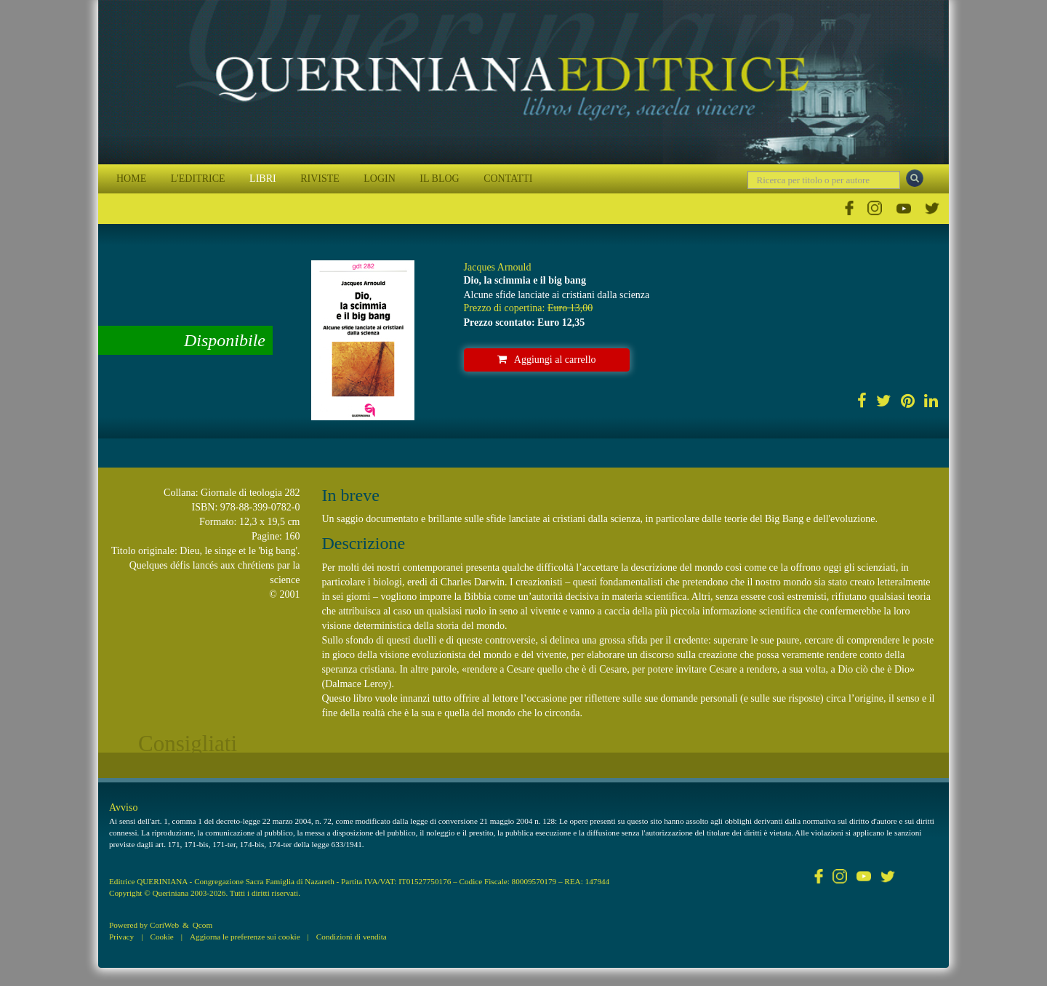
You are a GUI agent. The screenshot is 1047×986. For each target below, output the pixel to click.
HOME (131, 178)
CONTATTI (508, 178)
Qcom (202, 925)
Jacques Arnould (497, 267)
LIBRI (262, 178)
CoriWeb (164, 925)
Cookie (161, 936)
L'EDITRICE (198, 178)
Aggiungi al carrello (546, 359)
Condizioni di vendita (351, 936)
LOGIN (380, 178)
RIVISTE (320, 178)
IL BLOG (439, 178)
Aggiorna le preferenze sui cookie (245, 936)
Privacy (121, 936)
